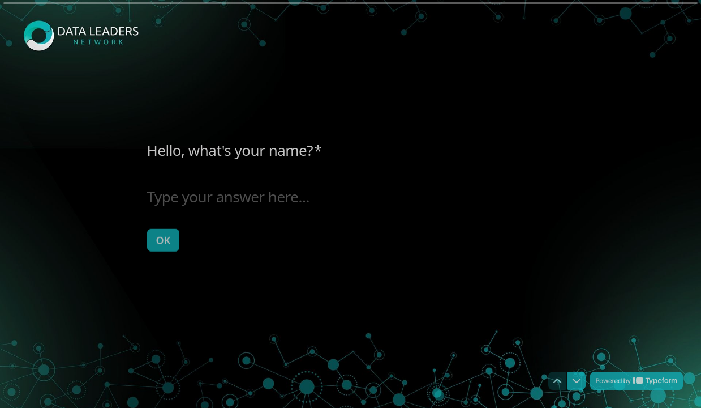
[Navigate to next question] (576, 381)
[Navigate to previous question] (557, 381)
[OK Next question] (163, 239)
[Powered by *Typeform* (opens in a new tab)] (636, 381)
